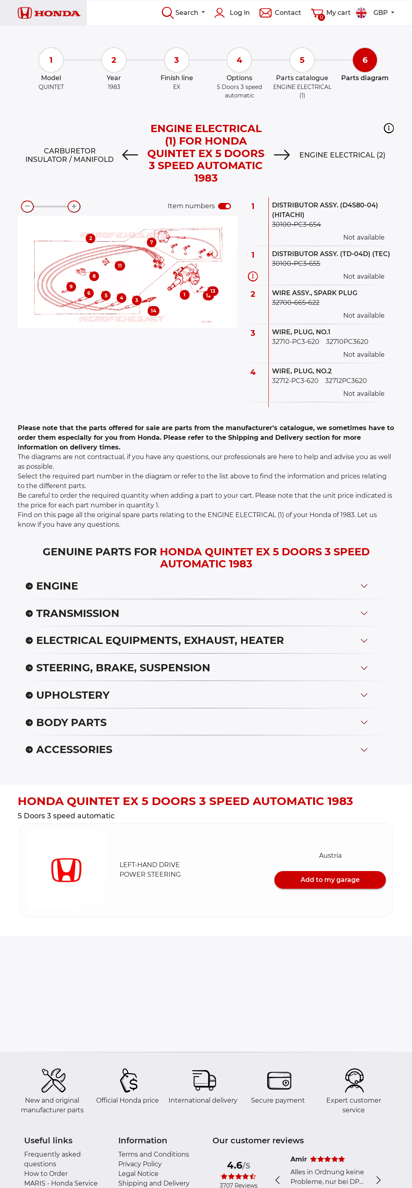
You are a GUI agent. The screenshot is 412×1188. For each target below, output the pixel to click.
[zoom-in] (74, 207)
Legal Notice (138, 1174)
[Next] (282, 155)
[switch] (224, 206)
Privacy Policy (140, 1164)
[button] (388, 128)
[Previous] (130, 155)
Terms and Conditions (153, 1154)
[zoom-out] (27, 207)
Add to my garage (330, 880)
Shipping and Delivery (154, 1183)
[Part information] (253, 276)
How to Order (46, 1174)
